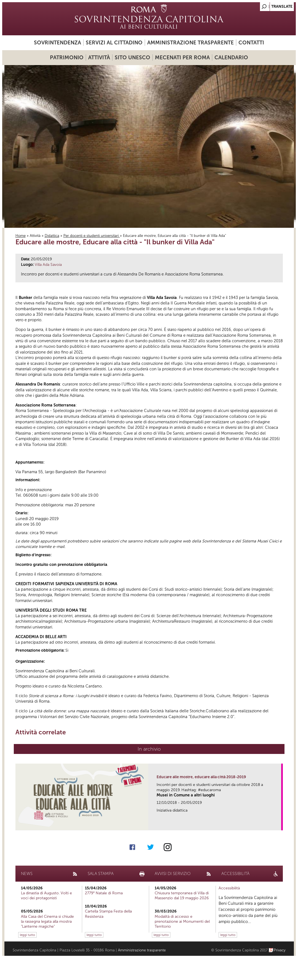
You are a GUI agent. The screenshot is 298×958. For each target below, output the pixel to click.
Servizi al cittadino (114, 42)
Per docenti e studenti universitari (91, 236)
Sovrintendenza (57, 42)
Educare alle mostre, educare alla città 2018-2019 (201, 777)
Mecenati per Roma (182, 57)
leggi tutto (27, 935)
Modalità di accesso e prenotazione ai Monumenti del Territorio (182, 921)
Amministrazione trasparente (190, 42)
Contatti (251, 42)
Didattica (52, 236)
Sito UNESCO (132, 57)
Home (20, 236)
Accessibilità (229, 888)
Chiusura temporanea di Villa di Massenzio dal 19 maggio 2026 (182, 895)
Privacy (280, 950)
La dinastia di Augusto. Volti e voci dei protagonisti (46, 895)
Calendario (231, 57)
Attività (99, 57)
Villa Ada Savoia (48, 264)
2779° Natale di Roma (104, 893)
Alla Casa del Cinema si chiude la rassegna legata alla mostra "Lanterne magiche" (47, 921)
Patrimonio (67, 57)
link (279, 824)
